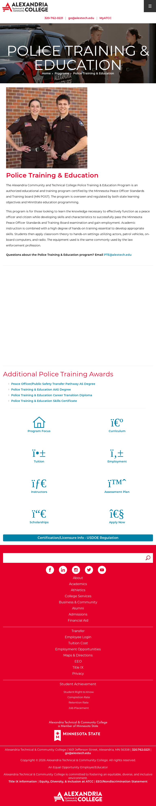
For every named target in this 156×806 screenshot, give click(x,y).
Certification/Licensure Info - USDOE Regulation (78, 538)
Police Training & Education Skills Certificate (44, 401)
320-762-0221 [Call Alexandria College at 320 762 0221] (53, 18)
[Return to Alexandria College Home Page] (25, 7)
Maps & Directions (78, 655)
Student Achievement (78, 684)
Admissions (78, 614)
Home (46, 73)
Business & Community (78, 602)
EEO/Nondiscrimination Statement (121, 781)
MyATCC (106, 18)
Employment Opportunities (78, 649)
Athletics (78, 590)
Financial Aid (78, 620)
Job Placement (78, 708)
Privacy (78, 673)
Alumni (78, 608)
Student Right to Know (78, 692)
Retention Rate (78, 702)
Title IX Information (23, 781)
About (78, 578)
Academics (78, 584)
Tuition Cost (78, 643)
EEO (78, 661)
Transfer (78, 631)
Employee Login (78, 637)
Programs (62, 73)
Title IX (78, 667)
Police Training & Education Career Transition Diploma (51, 395)
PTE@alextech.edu (118, 255)
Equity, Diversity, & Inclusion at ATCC (66, 781)
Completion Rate (78, 697)
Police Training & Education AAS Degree (41, 389)
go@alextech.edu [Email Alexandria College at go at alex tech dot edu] (81, 18)
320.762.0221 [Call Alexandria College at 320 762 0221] (141, 749)
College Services (78, 596)
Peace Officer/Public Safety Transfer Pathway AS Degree (53, 384)
